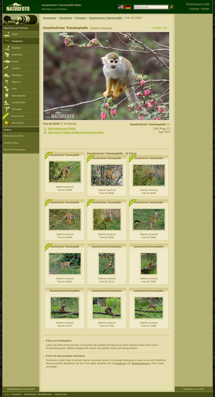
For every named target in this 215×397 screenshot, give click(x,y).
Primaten (80, 17)
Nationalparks (19, 95)
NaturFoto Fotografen (14, 149)
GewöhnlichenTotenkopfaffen (107, 247)
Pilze (14, 88)
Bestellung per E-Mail (62, 128)
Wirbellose (17, 75)
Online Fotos (17, 116)
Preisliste (194, 8)
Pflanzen (16, 82)
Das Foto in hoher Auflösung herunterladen (76, 132)
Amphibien (17, 54)
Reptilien (16, 48)
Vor (165, 27)
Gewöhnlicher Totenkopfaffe (105, 17)
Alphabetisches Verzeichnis (21, 389)
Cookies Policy (11, 143)
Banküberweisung (141, 363)
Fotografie (16, 394)
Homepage (49, 17)
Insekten (16, 68)
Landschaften (18, 102)
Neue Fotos (18, 123)
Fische (15, 61)
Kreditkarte (120, 363)
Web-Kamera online (14, 136)
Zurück (157, 27)
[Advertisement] (193, 81)
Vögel (15, 34)
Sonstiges (17, 109)
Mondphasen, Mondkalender (38, 394)
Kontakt (205, 8)
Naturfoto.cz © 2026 (194, 389)
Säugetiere (17, 41)
